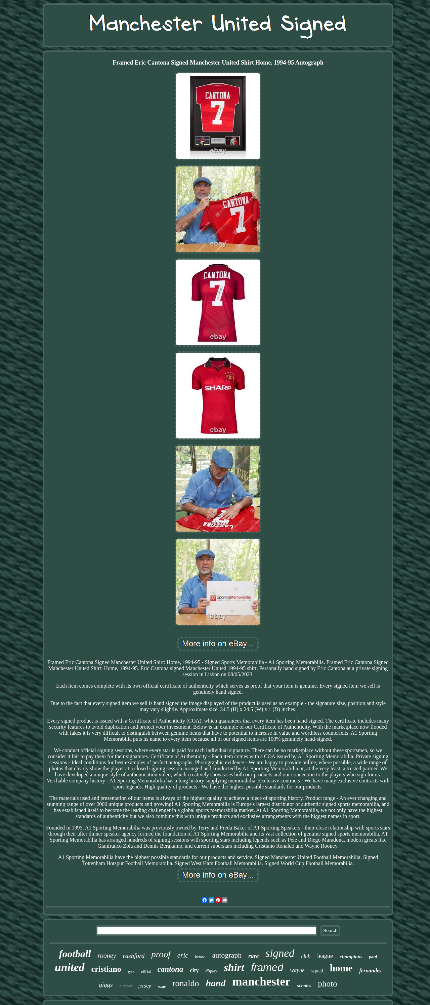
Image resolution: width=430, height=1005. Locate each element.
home (341, 968)
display (211, 971)
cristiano (106, 969)
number (126, 985)
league (325, 956)
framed (267, 967)
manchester (261, 981)
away (162, 986)
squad (317, 970)
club (306, 956)
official (145, 972)
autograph (227, 955)
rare (253, 956)
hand (215, 983)
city (194, 970)
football (75, 953)
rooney (107, 955)
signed (279, 953)
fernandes (370, 970)
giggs (106, 984)
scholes (304, 985)
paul (373, 956)
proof (161, 954)
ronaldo (185, 983)
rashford (133, 955)
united (70, 967)
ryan (131, 972)
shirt (234, 967)
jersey (144, 986)
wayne (297, 970)
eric (182, 955)
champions (351, 956)
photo (327, 983)
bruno (200, 956)
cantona (170, 969)
